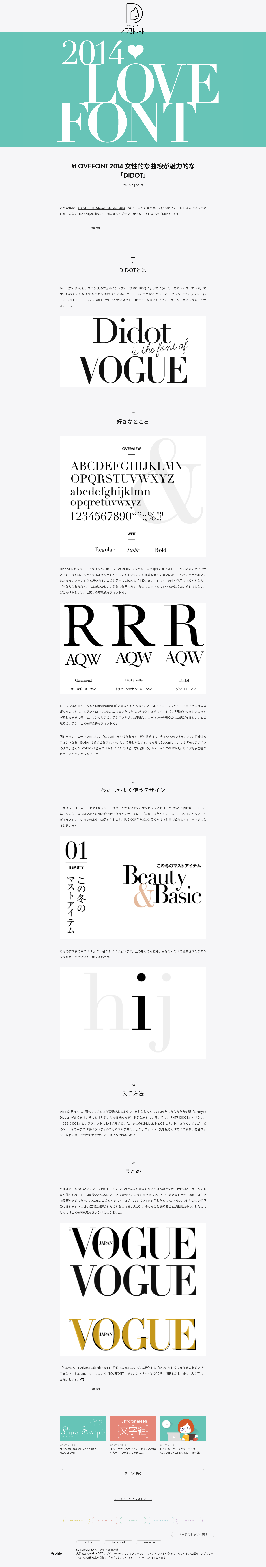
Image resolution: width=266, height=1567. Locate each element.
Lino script (84, 214)
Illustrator (105, 1520)
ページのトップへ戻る (193, 1534)
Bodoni (109, 736)
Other (140, 185)
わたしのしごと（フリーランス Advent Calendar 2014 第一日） (181, 1451)
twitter (89, 1542)
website (149, 1542)
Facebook (118, 1542)
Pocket (95, 227)
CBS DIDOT (70, 1123)
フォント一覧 (153, 1129)
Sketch (189, 1520)
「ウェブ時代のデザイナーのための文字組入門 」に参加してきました (133, 1451)
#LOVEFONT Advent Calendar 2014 (101, 208)
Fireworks (76, 1520)
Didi (200, 1117)
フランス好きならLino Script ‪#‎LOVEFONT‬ (78, 1451)
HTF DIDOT (180, 1117)
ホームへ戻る (133, 1473)
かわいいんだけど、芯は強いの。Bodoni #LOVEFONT (143, 748)
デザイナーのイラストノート (133, 1499)
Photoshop (161, 1520)
